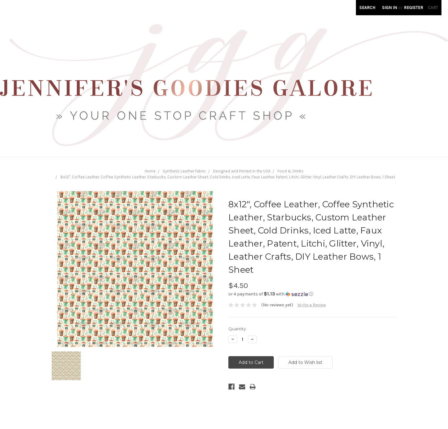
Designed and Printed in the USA (241, 171)
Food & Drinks (291, 171)
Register (413, 7)
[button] (313, 294)
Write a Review (311, 305)
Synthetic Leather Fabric (184, 171)
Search (367, 7)
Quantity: (237, 328)
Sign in (389, 7)
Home (150, 171)
